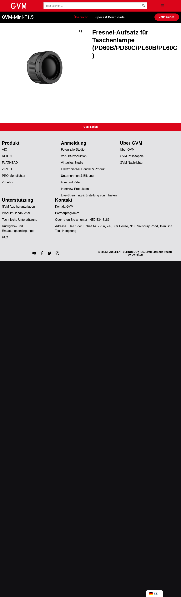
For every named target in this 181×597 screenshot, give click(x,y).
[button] (162, 5)
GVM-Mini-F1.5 (18, 17)
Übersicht (81, 17)
